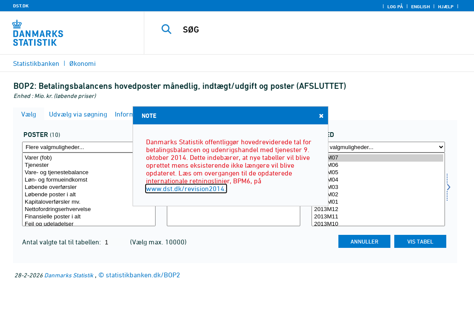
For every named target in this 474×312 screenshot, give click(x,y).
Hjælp (446, 6)
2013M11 (378, 217)
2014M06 (378, 165)
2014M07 (378, 158)
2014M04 (378, 180)
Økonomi (82, 63)
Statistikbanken (36, 63)
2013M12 (378, 209)
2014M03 (378, 187)
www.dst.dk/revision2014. (186, 188)
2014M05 (378, 172)
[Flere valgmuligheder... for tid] (378, 147)
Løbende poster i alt (89, 194)
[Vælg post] (89, 189)
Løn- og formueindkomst (89, 180)
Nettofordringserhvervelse (89, 209)
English (420, 6)
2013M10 (378, 224)
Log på (395, 6)
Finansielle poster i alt (89, 217)
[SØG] (309, 29)
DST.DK (21, 6)
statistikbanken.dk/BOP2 (143, 275)
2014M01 (378, 202)
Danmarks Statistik (68, 275)
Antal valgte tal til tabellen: (62, 242)
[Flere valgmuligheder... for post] (89, 147)
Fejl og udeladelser (89, 224)
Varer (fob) (89, 158)
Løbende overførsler (89, 187)
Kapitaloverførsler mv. (89, 202)
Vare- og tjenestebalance (89, 172)
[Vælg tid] (378, 189)
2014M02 (378, 194)
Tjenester (89, 165)
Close (321, 115)
